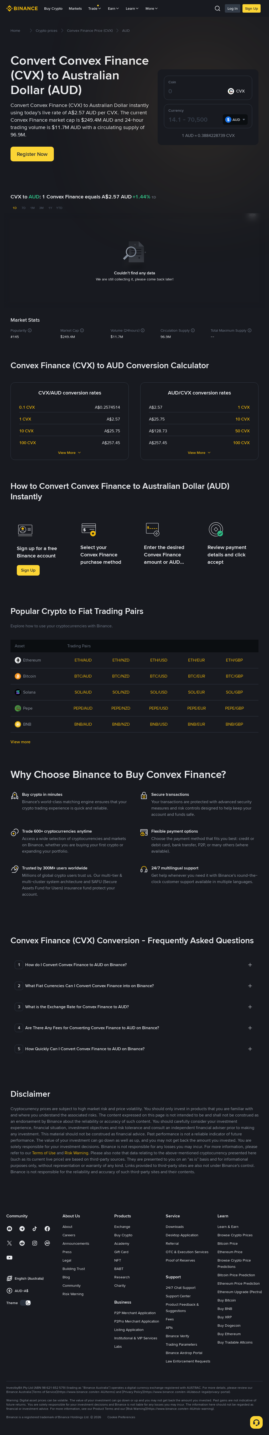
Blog (66, 1276)
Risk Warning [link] (76, 1152)
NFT (117, 1259)
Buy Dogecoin (229, 1324)
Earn (114, 8)
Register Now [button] (32, 154)
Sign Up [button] (28, 569)
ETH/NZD (121, 659)
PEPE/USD (158, 707)
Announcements (76, 1242)
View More (69, 451)
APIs (169, 1326)
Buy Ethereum (229, 1332)
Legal (67, 1259)
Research (122, 1276)
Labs (118, 1345)
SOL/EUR (196, 691)
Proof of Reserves (180, 1259)
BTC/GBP (234, 675)
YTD (59, 208)
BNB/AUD (83, 723)
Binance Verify (177, 1334)
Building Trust (74, 1267)
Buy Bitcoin (227, 1299)
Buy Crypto (53, 8)
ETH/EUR (196, 659)
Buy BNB (225, 1307)
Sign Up (251, 8)
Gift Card (121, 1250)
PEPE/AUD (83, 707)
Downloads (175, 1225)
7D (23, 208)
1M (32, 208)
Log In (232, 8)
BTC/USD (158, 675)
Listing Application (129, 1328)
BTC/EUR (196, 675)
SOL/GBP (234, 691)
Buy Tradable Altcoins (235, 1341)
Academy (121, 1242)
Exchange (122, 1225)
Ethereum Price (230, 1250)
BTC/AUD (83, 675)
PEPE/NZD (120, 707)
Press (67, 1250)
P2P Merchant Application (135, 1311)
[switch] (25, 1302)
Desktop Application (182, 1234)
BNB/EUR (196, 723)
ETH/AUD (83, 659)
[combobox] (235, 119)
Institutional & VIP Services (135, 1337)
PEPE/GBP (234, 707)
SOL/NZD (121, 691)
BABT (118, 1267)
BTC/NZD (121, 675)
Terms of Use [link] (44, 1152)
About (67, 1225)
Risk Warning (73, 1292)
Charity (120, 1284)
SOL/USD (158, 691)
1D (15, 208)
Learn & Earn (228, 1225)
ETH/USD (158, 659)
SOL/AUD (83, 691)
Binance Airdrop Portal (184, 1351)
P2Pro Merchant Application (136, 1320)
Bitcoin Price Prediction (236, 1274)
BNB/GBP (234, 723)
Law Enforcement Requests (188, 1360)
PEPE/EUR (196, 707)
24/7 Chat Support (180, 1286)
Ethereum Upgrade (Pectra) (240, 1290)
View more (20, 741)
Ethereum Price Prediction (239, 1282)
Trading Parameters (181, 1343)
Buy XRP (225, 1316)
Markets (75, 8)
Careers (69, 1234)
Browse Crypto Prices (235, 1234)
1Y (50, 208)
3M (41, 208)
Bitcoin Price (228, 1242)
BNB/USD (159, 723)
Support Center (178, 1295)
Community (72, 1284)
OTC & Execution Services (187, 1250)
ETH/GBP (234, 659)
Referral (172, 1242)
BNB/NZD (121, 723)
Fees (170, 1318)
